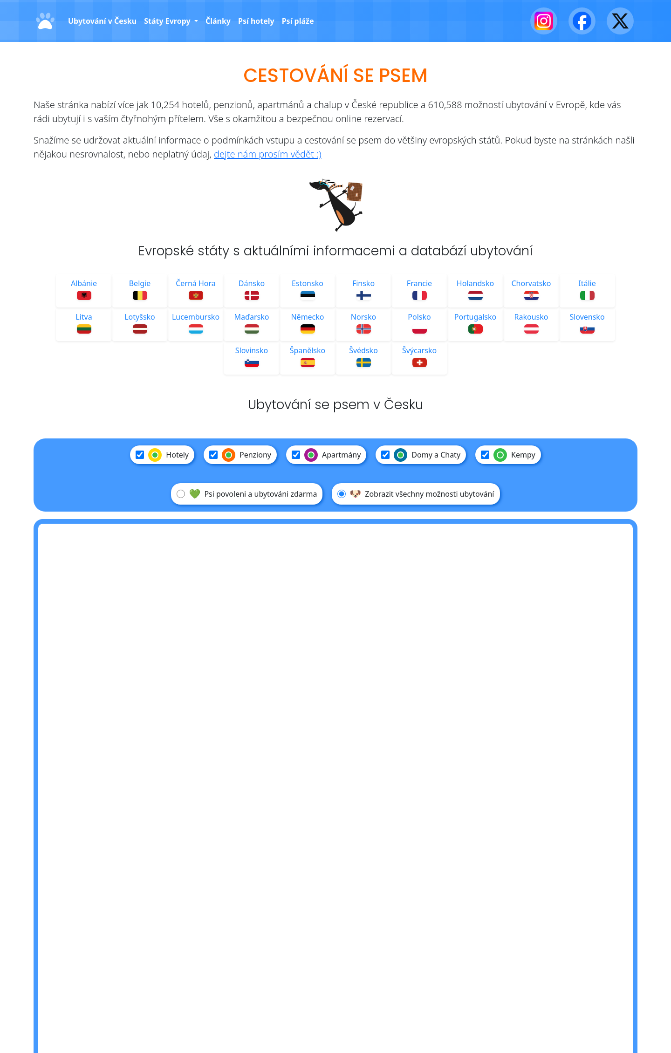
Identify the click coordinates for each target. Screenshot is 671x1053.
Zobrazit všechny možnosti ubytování (415, 494)
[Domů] (45, 21)
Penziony (240, 455)
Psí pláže (298, 21)
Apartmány (326, 455)
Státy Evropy (168, 21)
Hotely (162, 455)
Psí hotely (256, 21)
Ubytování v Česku (102, 21)
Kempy (508, 455)
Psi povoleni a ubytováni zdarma (247, 494)
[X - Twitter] (620, 21)
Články (218, 21)
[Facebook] (582, 21)
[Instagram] (544, 21)
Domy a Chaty (420, 455)
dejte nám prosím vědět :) (268, 154)
